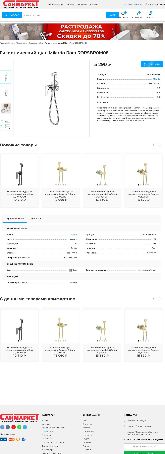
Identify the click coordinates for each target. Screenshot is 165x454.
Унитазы (46, 424)
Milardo (156, 79)
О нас (86, 420)
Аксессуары (48, 450)
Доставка (70, 4)
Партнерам (82, 4)
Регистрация (159, 4)
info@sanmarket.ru (143, 426)
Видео (86, 439)
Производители (55, 4)
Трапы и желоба (50, 446)
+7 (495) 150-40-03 (133, 4)
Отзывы (87, 442)
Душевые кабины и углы (53, 428)
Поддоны (46, 435)
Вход (150, 4)
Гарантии (87, 446)
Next (6, 133)
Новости (87, 435)
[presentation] (153, 145)
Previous (5, 64)
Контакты (94, 4)
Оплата (86, 428)
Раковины (47, 439)
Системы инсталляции (53, 442)
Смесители (47, 431)
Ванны (45, 420)
